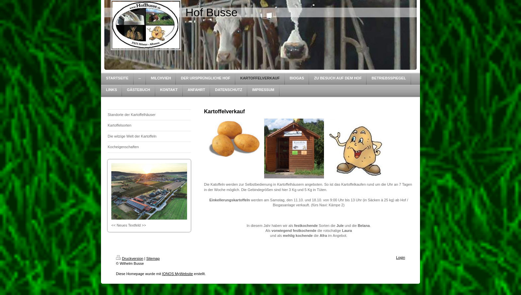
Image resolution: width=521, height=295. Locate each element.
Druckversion (129, 258)
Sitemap (152, 258)
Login (400, 257)
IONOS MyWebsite (177, 274)
